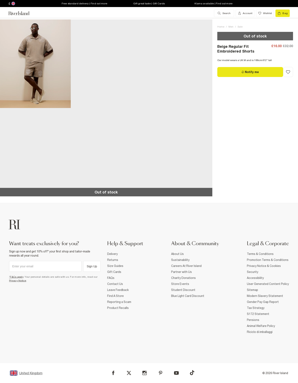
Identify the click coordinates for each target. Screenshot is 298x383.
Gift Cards (114, 272)
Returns (112, 260)
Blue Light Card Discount (187, 296)
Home (220, 26)
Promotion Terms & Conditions (267, 260)
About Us (177, 254)
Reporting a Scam (119, 302)
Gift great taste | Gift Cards (149, 3)
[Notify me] (250, 72)
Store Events (180, 284)
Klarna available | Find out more (213, 3)
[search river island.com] (224, 13)
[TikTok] (192, 372)
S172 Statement (258, 314)
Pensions (253, 320)
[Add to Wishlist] (288, 72)
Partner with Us (181, 272)
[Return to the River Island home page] (22, 13)
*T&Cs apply (16, 276)
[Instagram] (144, 373)
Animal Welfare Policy (261, 326)
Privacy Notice (17, 280)
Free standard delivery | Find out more (84, 3)
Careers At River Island (186, 266)
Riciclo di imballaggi (260, 332)
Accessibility (255, 278)
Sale (240, 26)
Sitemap (252, 290)
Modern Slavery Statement (265, 296)
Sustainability (180, 260)
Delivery (112, 254)
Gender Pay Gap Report (263, 302)
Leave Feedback (118, 290)
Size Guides (115, 266)
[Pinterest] (160, 373)
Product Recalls (118, 308)
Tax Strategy (255, 308)
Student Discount (183, 290)
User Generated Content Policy (268, 284)
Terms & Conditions (260, 254)
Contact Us (115, 284)
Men (230, 26)
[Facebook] (113, 373)
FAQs (110, 278)
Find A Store (115, 296)
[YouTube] (176, 373)
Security (252, 272)
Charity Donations (183, 278)
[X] (128, 373)
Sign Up (92, 266)
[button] (35, 63)
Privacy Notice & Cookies (264, 266)
